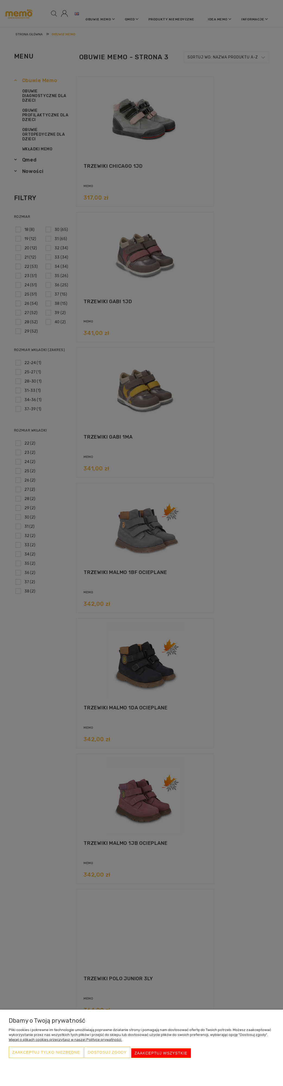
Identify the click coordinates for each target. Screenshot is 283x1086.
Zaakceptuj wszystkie (161, 1055)
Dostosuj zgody (107, 1055)
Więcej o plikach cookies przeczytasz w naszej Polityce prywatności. (65, 1043)
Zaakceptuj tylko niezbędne (46, 1055)
